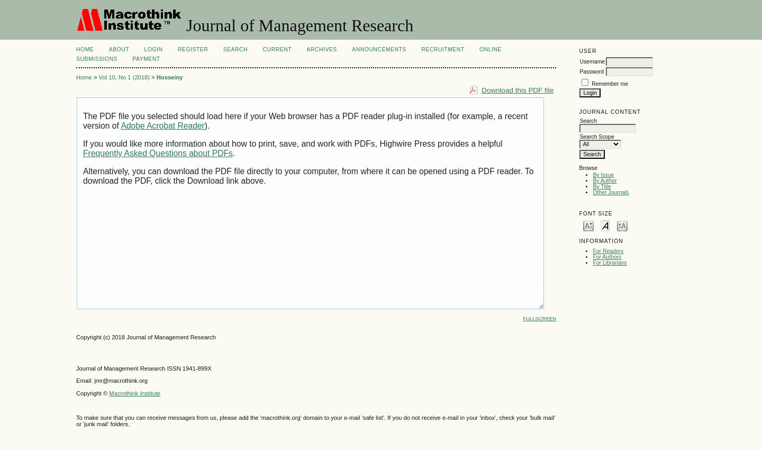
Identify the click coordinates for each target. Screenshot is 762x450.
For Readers (608, 251)
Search (235, 49)
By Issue (603, 175)
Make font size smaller (588, 225)
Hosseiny (170, 77)
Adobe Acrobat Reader (162, 125)
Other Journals (611, 192)
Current (277, 49)
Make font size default (605, 225)
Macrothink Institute (134, 393)
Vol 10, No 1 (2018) (124, 77)
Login (153, 49)
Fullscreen (539, 318)
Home (85, 49)
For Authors (607, 257)
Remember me (610, 84)
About (119, 49)
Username (592, 62)
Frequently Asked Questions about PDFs (158, 153)
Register (193, 49)
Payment (146, 59)
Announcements (379, 49)
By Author (604, 181)
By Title (602, 187)
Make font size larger (622, 225)
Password (591, 72)
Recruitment (442, 49)
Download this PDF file (518, 90)
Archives (321, 49)
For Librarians (610, 263)
